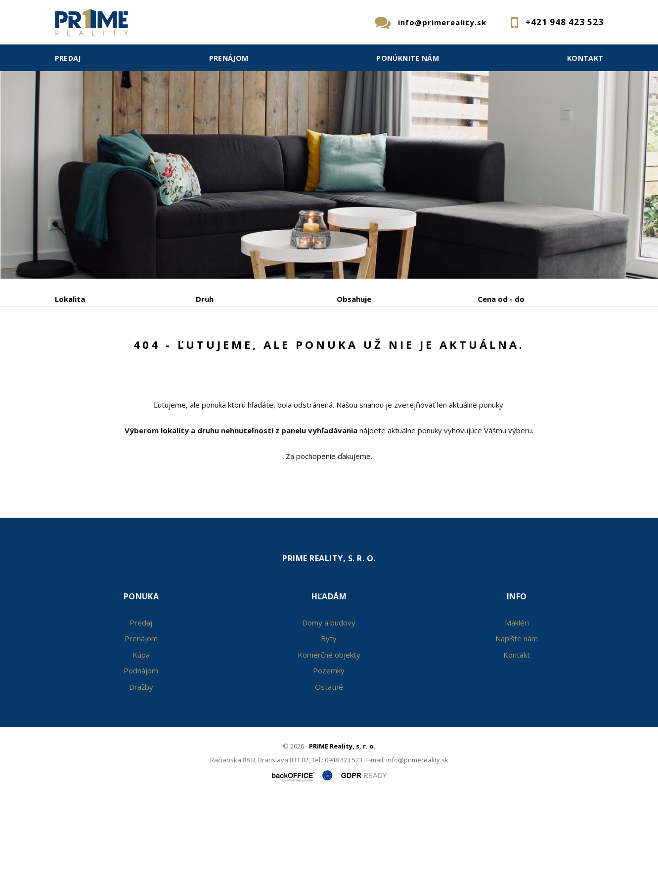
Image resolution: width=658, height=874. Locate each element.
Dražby (141, 762)
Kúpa (202, 350)
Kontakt (585, 58)
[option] (329, 139)
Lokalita (70, 299)
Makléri (517, 698)
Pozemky (329, 745)
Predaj (68, 58)
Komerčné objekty (329, 730)
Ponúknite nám (407, 58)
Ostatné (329, 762)
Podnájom (260, 350)
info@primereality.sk (442, 22)
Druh (205, 299)
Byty (329, 713)
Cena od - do (501, 299)
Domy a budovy (328, 698)
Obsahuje (354, 299)
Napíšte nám (516, 713)
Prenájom (229, 58)
